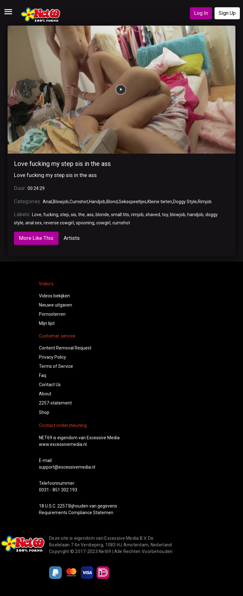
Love (36, 214)
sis (73, 214)
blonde (102, 214)
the (81, 214)
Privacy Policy (52, 357)
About (45, 393)
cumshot (121, 222)
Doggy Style (185, 201)
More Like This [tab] (36, 238)
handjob (195, 214)
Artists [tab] (72, 238)
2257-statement (55, 402)
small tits (120, 214)
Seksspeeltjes (132, 201)
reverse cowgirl (59, 222)
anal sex (33, 222)
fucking (50, 214)
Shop (44, 412)
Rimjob (205, 201)
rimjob (137, 214)
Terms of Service (56, 366)
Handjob (97, 201)
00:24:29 (36, 188)
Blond (112, 201)
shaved (153, 214)
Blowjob (61, 201)
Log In (201, 13)
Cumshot (79, 201)
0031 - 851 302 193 (58, 489)
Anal (47, 201)
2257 (62, 505)
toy (165, 214)
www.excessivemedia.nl (63, 444)
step (64, 214)
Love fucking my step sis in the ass (62, 163)
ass (90, 214)
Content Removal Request (65, 347)
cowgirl (103, 222)
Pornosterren (52, 314)
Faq (42, 375)
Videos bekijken (54, 295)
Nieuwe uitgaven (55, 304)
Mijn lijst (47, 323)
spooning (85, 222)
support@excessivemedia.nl (67, 467)
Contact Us (50, 384)
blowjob (177, 214)
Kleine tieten (159, 201)
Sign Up (227, 13)
